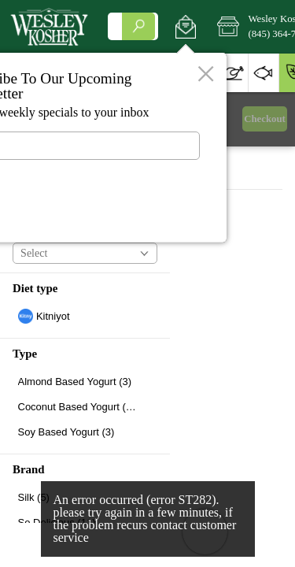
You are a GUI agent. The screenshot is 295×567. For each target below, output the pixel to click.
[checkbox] (85, 316)
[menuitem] (232, 73)
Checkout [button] (265, 118)
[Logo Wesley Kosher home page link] (49, 26)
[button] (185, 27)
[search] (138, 26)
